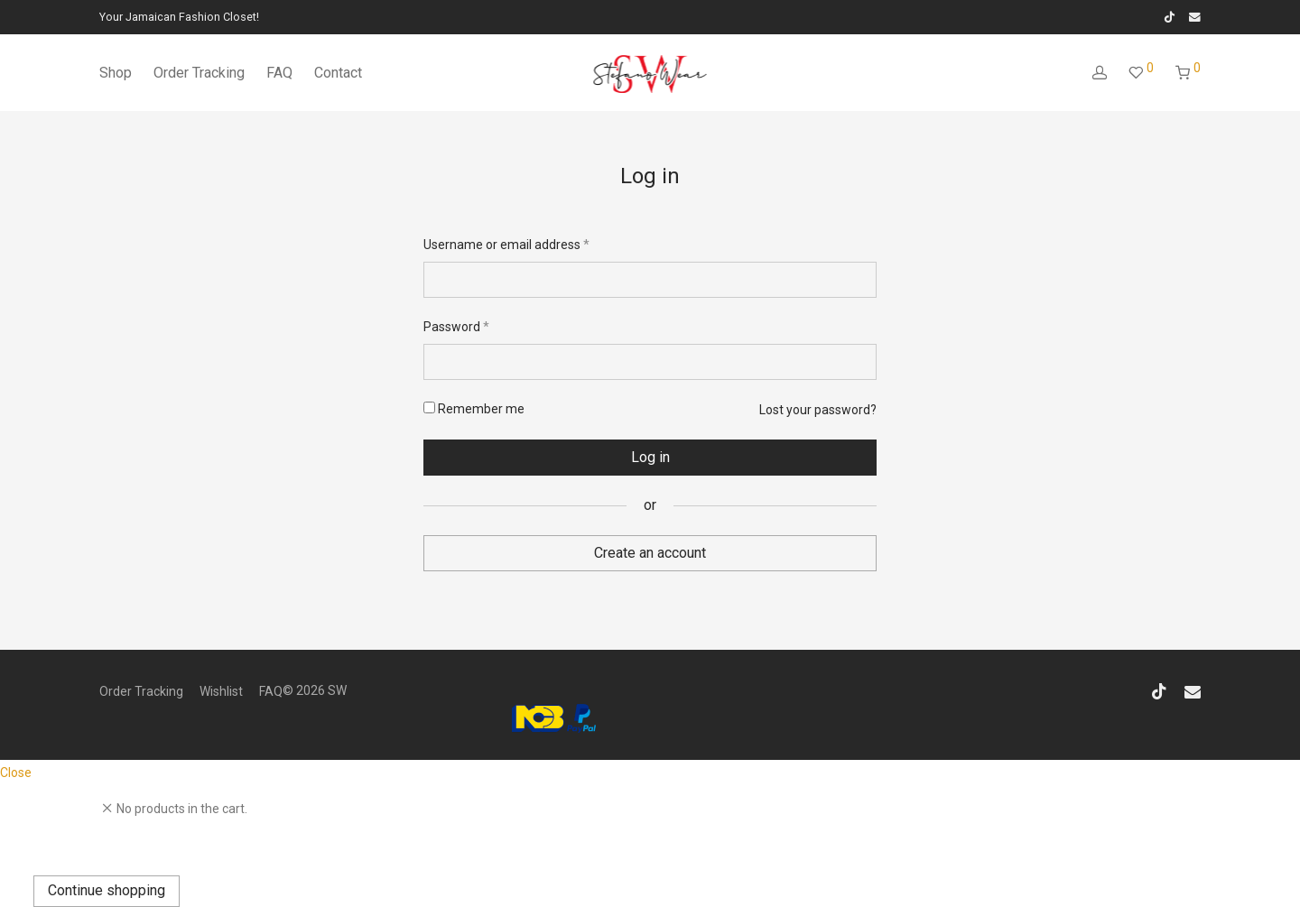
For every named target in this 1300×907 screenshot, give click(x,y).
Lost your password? (818, 410)
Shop (115, 72)
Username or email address (506, 244)
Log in (650, 457)
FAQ (279, 72)
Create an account (650, 552)
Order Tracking (199, 72)
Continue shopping (106, 890)
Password (456, 326)
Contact (338, 72)
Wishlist (221, 691)
